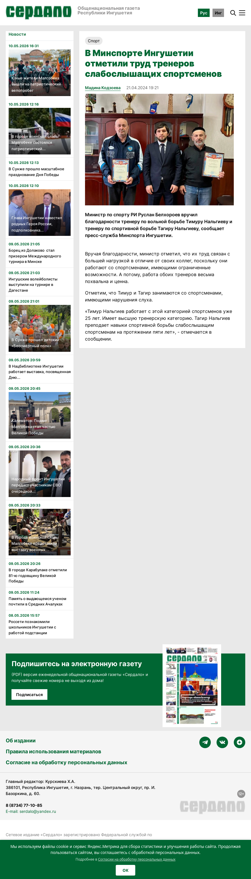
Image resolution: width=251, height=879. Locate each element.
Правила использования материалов (53, 751)
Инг (218, 12)
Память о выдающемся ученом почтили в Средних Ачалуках (37, 601)
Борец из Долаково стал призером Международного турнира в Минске (35, 256)
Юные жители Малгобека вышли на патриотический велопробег (36, 84)
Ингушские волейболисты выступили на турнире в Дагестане (33, 285)
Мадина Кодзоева (103, 87)
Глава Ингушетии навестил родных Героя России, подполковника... (36, 223)
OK (125, 870)
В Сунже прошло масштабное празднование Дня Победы (36, 172)
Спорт (94, 40)
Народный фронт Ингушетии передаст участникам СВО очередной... (38, 485)
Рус (203, 12)
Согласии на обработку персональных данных (136, 859)
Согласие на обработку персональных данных (66, 762)
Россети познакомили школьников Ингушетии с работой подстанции (32, 627)
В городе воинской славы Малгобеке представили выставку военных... (35, 543)
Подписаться (29, 694)
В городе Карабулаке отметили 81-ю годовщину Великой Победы (38, 575)
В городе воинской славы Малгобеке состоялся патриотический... (35, 142)
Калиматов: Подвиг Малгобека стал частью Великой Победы (33, 426)
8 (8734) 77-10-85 (24, 805)
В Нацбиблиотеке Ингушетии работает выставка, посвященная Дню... (40, 372)
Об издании (21, 740)
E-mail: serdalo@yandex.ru (31, 811)
